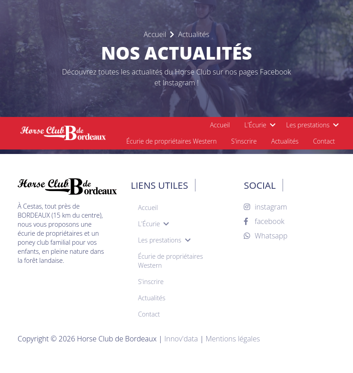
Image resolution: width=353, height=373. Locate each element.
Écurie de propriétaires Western (171, 141)
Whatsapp (266, 236)
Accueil (220, 125)
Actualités (285, 141)
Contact (324, 141)
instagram (265, 207)
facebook (264, 221)
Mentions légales (232, 339)
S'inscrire (244, 141)
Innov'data (181, 339)
